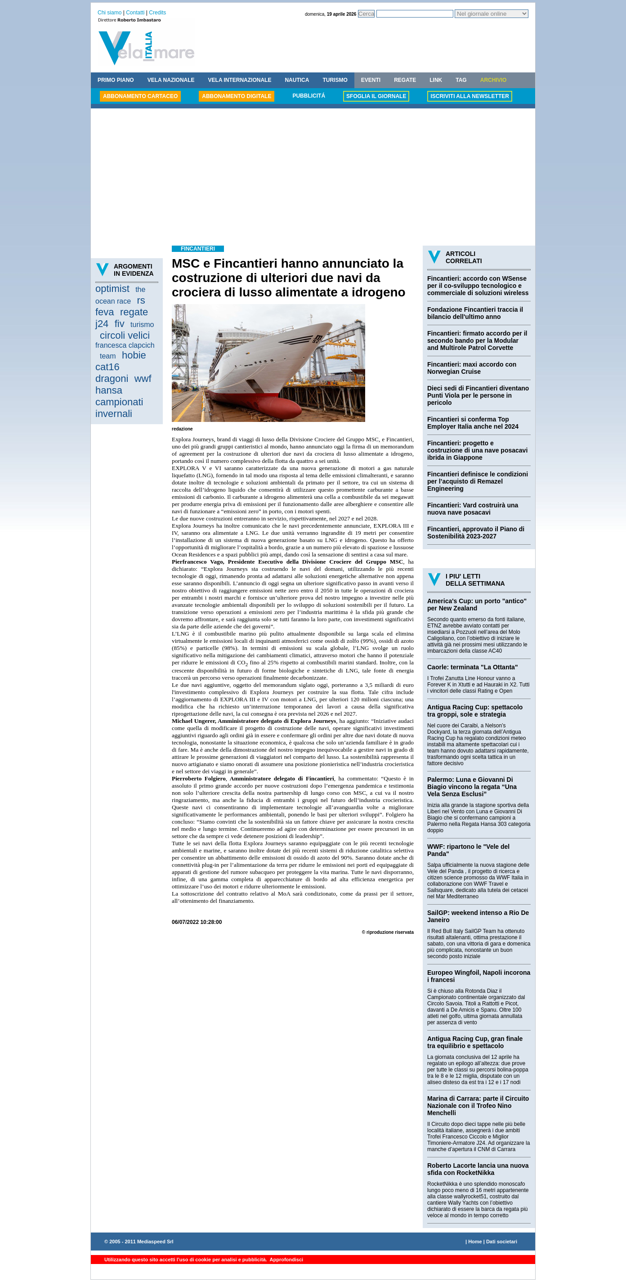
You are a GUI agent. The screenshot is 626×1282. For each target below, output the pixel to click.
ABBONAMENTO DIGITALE (236, 96)
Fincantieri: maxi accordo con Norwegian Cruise (471, 368)
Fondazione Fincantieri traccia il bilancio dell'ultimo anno (475, 313)
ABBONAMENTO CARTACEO (140, 96)
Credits (157, 12)
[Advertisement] (313, 178)
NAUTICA (297, 80)
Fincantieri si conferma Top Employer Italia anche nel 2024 (473, 423)
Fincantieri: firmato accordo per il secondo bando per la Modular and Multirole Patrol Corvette (477, 340)
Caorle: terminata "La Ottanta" (472, 667)
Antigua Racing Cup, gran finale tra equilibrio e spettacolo (475, 1042)
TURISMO (334, 80)
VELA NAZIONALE (171, 80)
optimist (112, 288)
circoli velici (125, 335)
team (108, 356)
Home (475, 1241)
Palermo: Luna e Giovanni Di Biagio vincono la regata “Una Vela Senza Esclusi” (472, 787)
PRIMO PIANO (116, 80)
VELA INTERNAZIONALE (240, 80)
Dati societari (501, 1241)
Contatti (135, 12)
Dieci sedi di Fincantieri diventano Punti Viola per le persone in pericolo (478, 395)
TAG (461, 80)
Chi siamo (109, 12)
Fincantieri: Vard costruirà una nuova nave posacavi (472, 509)
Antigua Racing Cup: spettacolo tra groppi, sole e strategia (475, 711)
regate (134, 312)
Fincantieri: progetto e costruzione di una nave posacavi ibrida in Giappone (477, 450)
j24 (101, 323)
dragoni (111, 378)
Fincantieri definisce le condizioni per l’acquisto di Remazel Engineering (477, 481)
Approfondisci (285, 1259)
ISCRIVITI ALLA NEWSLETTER (469, 96)
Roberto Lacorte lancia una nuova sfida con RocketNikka (478, 1169)
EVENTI (370, 80)
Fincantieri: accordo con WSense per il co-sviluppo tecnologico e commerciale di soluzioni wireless (478, 285)
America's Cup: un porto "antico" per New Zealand (477, 604)
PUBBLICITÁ (308, 96)
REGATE (405, 80)
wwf (143, 378)
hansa (108, 390)
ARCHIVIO (493, 80)
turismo (142, 324)
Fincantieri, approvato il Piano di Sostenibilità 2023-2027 (475, 532)
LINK (435, 80)
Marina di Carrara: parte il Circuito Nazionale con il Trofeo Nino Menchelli (478, 1105)
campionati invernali (119, 407)
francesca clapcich (125, 345)
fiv (120, 323)
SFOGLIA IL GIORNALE (376, 96)
